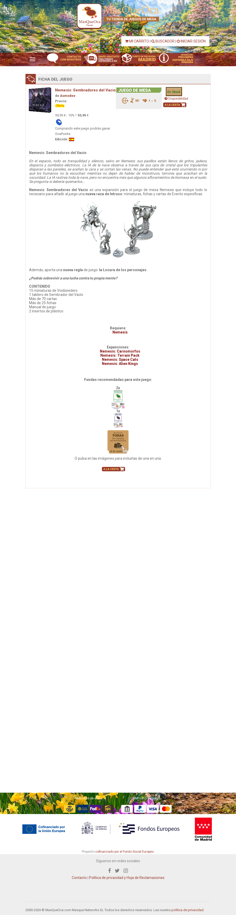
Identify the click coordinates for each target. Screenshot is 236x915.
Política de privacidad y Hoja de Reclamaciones (126, 878)
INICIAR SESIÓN (191, 41)
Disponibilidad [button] (176, 98)
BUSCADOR (162, 41)
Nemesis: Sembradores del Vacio (85, 90)
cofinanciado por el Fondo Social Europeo (124, 851)
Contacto (79, 878)
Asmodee (67, 96)
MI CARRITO (137, 41)
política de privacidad (187, 910)
